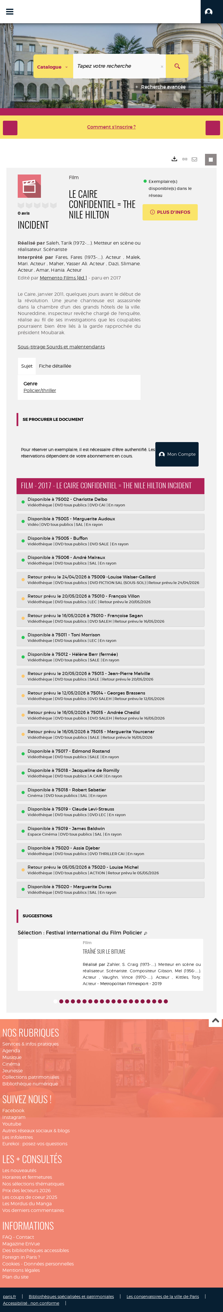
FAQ (7, 1236)
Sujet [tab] (27, 366)
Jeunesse (12, 1070)
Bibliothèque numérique (30, 1083)
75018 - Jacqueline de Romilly (87, 769)
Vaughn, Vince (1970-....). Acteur (135, 976)
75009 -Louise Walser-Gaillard (123, 576)
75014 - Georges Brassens (118, 692)
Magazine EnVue (21, 1243)
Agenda (11, 1050)
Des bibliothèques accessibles (35, 1250)
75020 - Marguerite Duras (83, 886)
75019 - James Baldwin (80, 828)
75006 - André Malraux (80, 557)
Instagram (14, 1116)
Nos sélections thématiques (33, 1183)
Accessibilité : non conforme (31, 1302)
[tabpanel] (79, 387)
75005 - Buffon (71, 537)
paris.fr (9, 1295)
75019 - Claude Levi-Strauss (84, 808)
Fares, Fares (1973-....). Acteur (88, 257)
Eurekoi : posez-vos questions (34, 1143)
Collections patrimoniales (30, 1076)
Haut (215, 1020)
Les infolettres (17, 1137)
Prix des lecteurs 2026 (26, 1190)
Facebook (13, 1110)
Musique (11, 1057)
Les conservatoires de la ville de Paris (163, 1295)
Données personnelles (49, 1263)
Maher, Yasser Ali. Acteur (77, 263)
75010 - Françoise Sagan (117, 615)
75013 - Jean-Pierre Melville (121, 673)
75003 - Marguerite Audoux (85, 518)
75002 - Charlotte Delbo (81, 498)
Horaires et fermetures (27, 1176)
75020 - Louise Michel (115, 866)
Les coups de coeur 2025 (29, 1196)
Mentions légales (21, 1269)
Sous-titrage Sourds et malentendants (61, 347)
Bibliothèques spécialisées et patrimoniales (71, 1295)
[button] (212, 11)
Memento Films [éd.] (63, 278)
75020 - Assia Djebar (77, 847)
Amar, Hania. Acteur (59, 270)
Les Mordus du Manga (27, 1203)
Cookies (11, 1263)
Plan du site (15, 1276)
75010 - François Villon (116, 595)
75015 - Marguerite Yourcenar (122, 731)
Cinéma (11, 1063)
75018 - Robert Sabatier (80, 789)
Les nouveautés (19, 1170)
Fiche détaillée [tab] (55, 366)
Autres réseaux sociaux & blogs (36, 1130)
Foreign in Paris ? (21, 1256)
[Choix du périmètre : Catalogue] (53, 66)
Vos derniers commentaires (33, 1210)
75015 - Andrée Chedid (115, 712)
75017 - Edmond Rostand (82, 750)
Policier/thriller (40, 390)
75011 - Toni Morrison (77, 634)
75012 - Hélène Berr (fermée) (86, 653)
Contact (25, 1236)
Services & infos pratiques (30, 1043)
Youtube (11, 1123)
